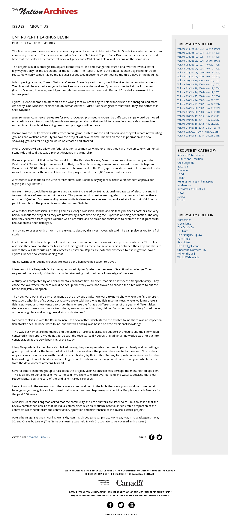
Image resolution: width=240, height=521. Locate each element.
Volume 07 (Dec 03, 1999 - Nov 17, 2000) (198, 72)
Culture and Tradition (190, 159)
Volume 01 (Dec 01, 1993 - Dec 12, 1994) (198, 49)
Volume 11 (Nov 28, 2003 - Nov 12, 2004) (198, 88)
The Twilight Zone (188, 246)
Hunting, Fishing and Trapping (195, 181)
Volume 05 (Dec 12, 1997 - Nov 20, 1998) (198, 64)
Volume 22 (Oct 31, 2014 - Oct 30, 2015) (198, 131)
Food (180, 174)
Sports (181, 196)
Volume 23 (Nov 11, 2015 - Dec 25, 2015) (198, 135)
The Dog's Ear (186, 227)
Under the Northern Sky (191, 250)
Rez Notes (183, 242)
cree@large (184, 223)
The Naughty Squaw (189, 235)
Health (181, 177)
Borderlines (184, 220)
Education (183, 170)
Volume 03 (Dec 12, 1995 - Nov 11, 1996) (198, 56)
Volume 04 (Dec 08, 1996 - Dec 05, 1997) (198, 60)
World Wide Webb (188, 257)
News (44, 437)
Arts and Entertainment (191, 155)
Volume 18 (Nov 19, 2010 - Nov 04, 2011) (198, 116)
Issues (18, 26)
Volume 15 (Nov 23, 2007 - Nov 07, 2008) (198, 104)
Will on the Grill (186, 253)
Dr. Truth (182, 231)
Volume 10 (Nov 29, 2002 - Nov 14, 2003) (198, 84)
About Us (39, 26)
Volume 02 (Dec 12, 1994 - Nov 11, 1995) (198, 52)
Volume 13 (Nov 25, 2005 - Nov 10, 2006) (198, 96)
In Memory (184, 185)
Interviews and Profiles (191, 189)
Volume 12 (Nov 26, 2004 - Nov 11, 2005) (198, 92)
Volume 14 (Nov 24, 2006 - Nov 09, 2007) (198, 100)
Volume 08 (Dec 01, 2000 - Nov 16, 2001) (198, 76)
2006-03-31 (33, 437)
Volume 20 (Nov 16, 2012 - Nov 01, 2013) (198, 123)
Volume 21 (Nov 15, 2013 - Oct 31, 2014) (198, 127)
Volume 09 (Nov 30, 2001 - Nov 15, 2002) (198, 80)
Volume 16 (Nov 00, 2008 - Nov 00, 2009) (198, 108)
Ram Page (183, 238)
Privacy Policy (115, 514)
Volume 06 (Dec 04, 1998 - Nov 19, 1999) (198, 68)
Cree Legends (185, 162)
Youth (180, 200)
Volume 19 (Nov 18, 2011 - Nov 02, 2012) (198, 119)
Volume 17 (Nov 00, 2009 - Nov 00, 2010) (198, 112)
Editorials (182, 166)
